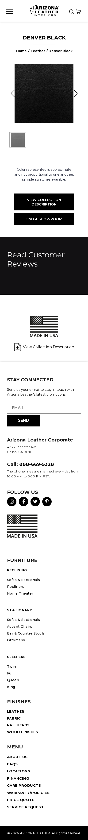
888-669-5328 (36, 464)
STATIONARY (19, 610)
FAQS (12, 764)
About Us (17, 757)
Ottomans (16, 640)
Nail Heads (18, 725)
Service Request (25, 807)
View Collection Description (44, 201)
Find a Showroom (44, 219)
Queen (13, 680)
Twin (11, 666)
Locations (18, 771)
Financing (18, 778)
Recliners (15, 587)
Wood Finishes (22, 732)
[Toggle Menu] (9, 11)
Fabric (14, 718)
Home (21, 51)
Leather (38, 51)
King (11, 687)
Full (10, 673)
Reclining (17, 570)
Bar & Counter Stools (26, 633)
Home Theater (20, 593)
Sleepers (16, 657)
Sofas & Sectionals (23, 580)
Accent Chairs (19, 626)
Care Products (24, 785)
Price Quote (20, 799)
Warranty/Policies (28, 792)
